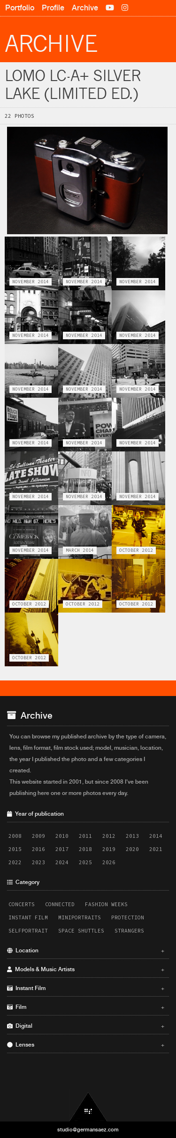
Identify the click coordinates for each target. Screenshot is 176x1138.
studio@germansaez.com (88, 1129)
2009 (38, 836)
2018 (85, 849)
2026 (108, 862)
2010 (62, 836)
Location (85, 950)
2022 (15, 862)
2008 (15, 836)
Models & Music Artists (85, 969)
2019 (108, 849)
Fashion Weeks (106, 904)
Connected (60, 904)
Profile (53, 7)
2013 (132, 836)
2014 (155, 836)
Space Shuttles (81, 930)
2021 (155, 849)
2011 (85, 836)
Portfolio (19, 7)
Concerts (21, 904)
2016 (38, 849)
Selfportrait (28, 930)
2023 (38, 862)
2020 (132, 849)
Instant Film (28, 917)
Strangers (129, 930)
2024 (62, 862)
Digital (85, 1026)
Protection (127, 917)
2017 (62, 849)
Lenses (85, 1044)
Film (85, 1007)
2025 (85, 862)
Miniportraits (79, 917)
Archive (85, 7)
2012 (108, 836)
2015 (15, 849)
